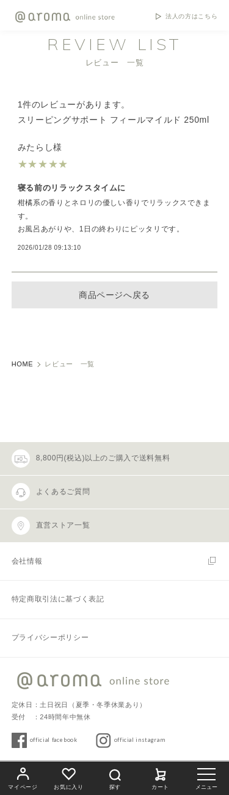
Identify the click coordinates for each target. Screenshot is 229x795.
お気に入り (68, 777)
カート (160, 777)
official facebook (54, 739)
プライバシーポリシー (50, 637)
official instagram (139, 739)
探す (115, 777)
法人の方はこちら (191, 16)
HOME (23, 364)
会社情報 (27, 561)
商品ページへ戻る (114, 295)
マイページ (22, 777)
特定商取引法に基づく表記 (58, 599)
